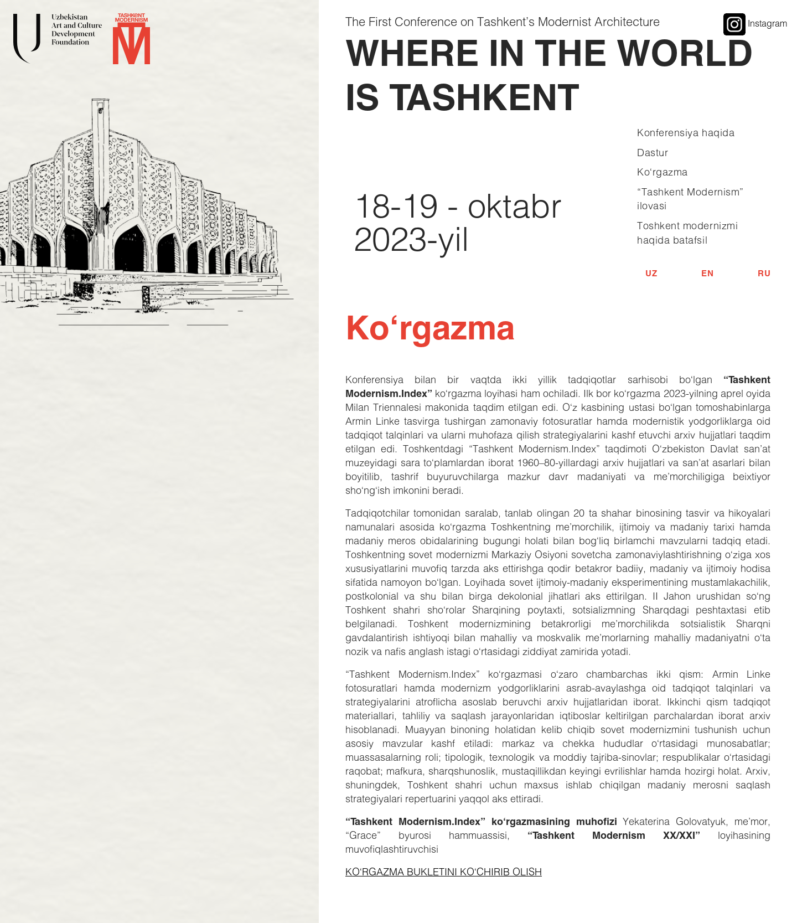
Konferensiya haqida (685, 132)
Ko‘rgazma (662, 172)
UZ (651, 273)
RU (764, 273)
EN (707, 273)
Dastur (652, 152)
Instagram (755, 23)
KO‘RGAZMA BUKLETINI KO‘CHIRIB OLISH (443, 871)
